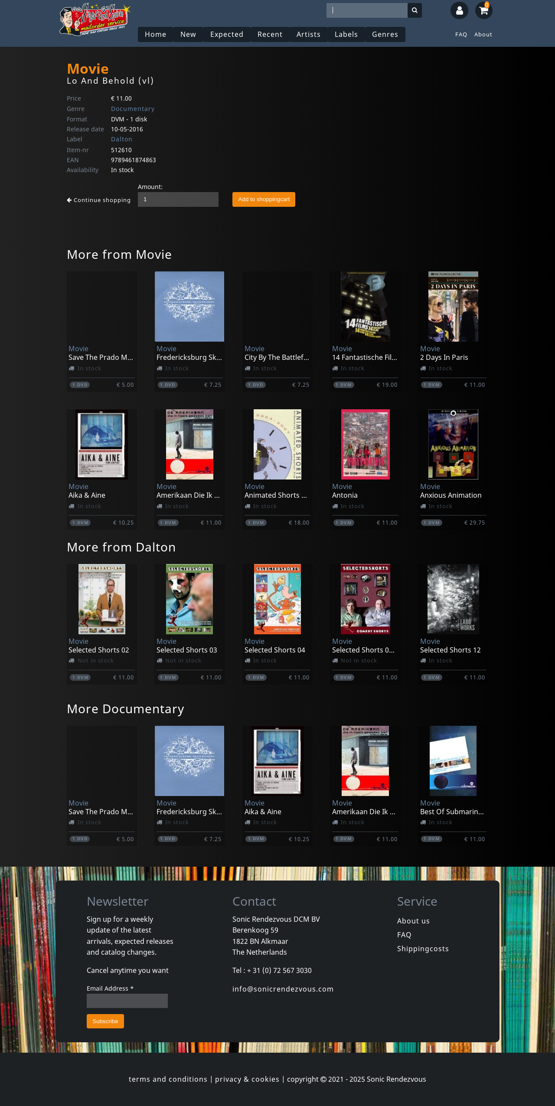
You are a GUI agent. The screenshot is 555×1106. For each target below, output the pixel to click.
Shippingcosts (423, 948)
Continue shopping (99, 200)
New (188, 34)
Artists (309, 34)
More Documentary (125, 708)
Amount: (150, 187)
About (483, 34)
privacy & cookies (247, 1079)
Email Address (110, 988)
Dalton (122, 139)
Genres (385, 34)
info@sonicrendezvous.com (283, 989)
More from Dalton (121, 546)
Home (155, 34)
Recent (270, 34)
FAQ (461, 34)
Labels (346, 34)
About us (413, 921)
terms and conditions (168, 1079)
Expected (227, 34)
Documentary (133, 108)
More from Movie (119, 254)
